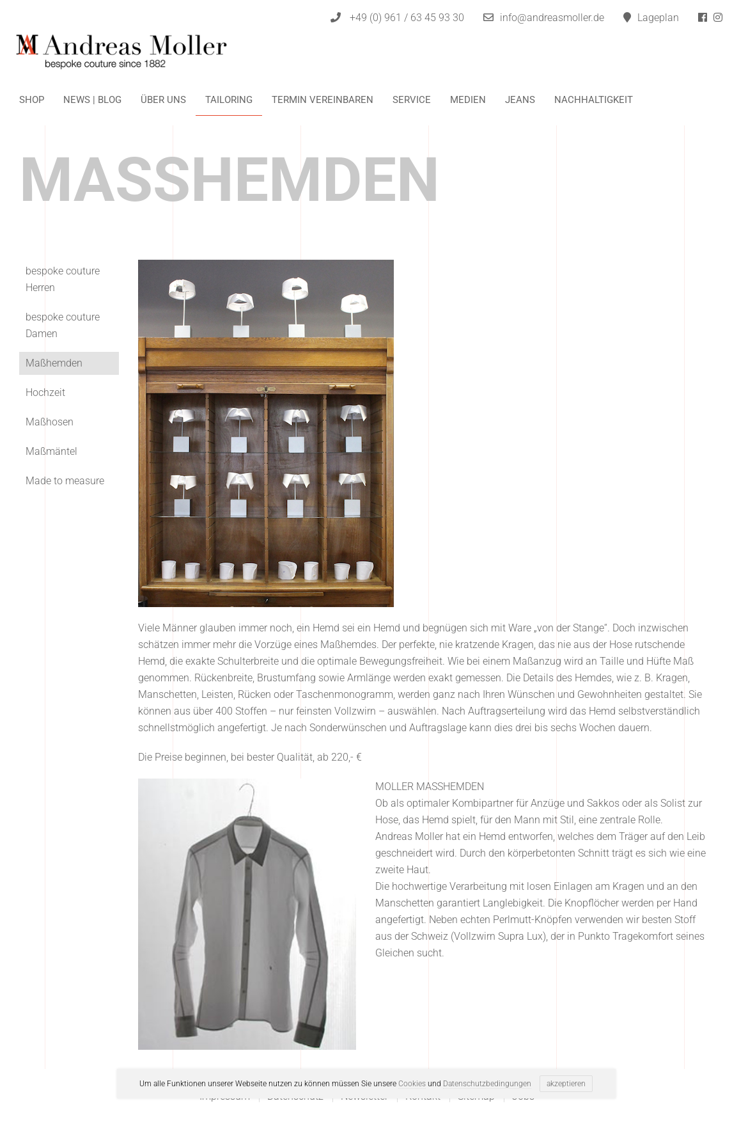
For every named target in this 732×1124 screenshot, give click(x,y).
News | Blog (92, 100)
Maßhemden (54, 363)
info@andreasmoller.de (552, 18)
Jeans (520, 100)
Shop (31, 100)
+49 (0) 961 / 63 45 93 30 (397, 18)
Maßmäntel (51, 451)
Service (412, 100)
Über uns (163, 100)
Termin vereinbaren (322, 100)
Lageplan (651, 18)
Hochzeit (45, 392)
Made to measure (65, 481)
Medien (468, 100)
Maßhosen (50, 422)
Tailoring (229, 100)
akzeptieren (566, 1083)
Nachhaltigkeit (593, 100)
